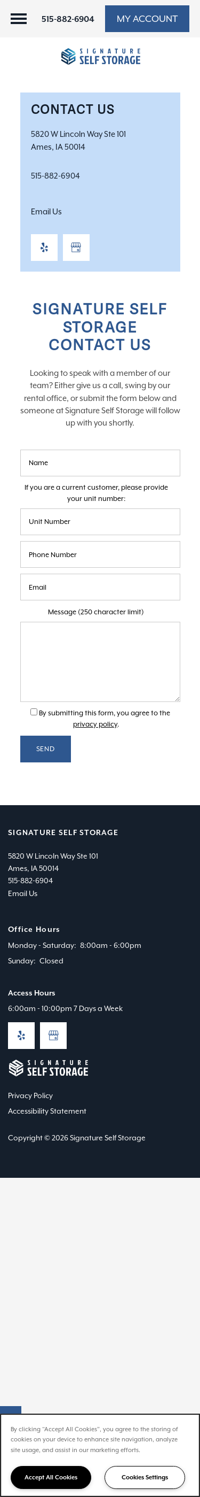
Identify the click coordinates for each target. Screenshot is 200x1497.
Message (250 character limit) (96, 611)
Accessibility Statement (47, 1111)
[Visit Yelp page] (44, 247)
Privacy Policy (30, 1095)
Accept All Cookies (51, 1477)
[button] (147, 18)
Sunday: (22, 961)
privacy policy (95, 724)
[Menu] (19, 18)
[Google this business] (76, 247)
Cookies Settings (145, 1477)
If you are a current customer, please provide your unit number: (96, 493)
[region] (100, 1455)
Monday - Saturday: (42, 945)
